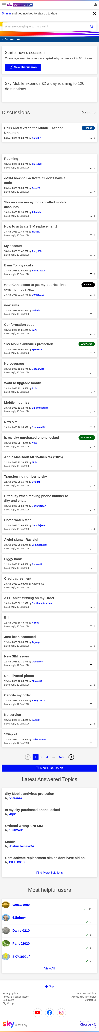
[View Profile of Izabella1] (36, 310)
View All (49, 968)
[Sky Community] (20, 4)
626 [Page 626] (61, 757)
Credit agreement (17, 578)
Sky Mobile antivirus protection (28, 344)
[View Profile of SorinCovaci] (38, 270)
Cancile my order (17, 695)
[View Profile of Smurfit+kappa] (40, 407)
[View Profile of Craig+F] (36, 481)
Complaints (8, 1000)
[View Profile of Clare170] (36, 164)
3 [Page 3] (47, 757)
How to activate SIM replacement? (31, 226)
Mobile (10, 842)
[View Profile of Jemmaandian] (39, 545)
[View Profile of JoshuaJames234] (21, 846)
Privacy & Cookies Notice (16, 996)
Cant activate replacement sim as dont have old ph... (46, 858)
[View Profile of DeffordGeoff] (39, 506)
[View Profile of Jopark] (36, 720)
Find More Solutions (49, 872)
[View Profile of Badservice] (38, 369)
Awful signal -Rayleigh (21, 539)
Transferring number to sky (25, 476)
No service (12, 714)
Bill (6, 617)
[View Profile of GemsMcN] (37, 661)
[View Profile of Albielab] (36, 212)
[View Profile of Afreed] (35, 622)
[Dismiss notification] (94, 13)
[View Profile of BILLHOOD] (17, 862)
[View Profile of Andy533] (36, 251)
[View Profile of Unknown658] (39, 739)
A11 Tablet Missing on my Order (29, 598)
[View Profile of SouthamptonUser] (42, 603)
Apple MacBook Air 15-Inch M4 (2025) (33, 457)
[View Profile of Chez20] (36, 188)
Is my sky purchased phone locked (31, 437)
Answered (86, 344)
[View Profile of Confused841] (39, 427)
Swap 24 (10, 734)
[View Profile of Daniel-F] (36, 138)
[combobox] (44, 26)
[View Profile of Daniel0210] (38, 294)
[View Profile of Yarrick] (36, 231)
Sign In (95, 5)
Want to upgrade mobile (23, 383)
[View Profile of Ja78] (34, 330)
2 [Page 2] (41, 757)
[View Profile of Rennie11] (37, 564)
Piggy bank (13, 559)
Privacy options (10, 993)
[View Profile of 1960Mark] (16, 830)
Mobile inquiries (16, 402)
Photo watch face (17, 520)
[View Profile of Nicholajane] (38, 525)
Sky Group (8, 1003)
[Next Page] (71, 757)
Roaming (11, 158)
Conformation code (19, 324)
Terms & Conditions (86, 993)
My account (13, 246)
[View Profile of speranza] (37, 349)
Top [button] (51, 986)
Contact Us (90, 1000)
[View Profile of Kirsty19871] (38, 700)
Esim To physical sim (21, 265)
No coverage (14, 363)
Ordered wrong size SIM (24, 826)
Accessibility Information (84, 996)
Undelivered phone (19, 676)
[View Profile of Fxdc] (34, 388)
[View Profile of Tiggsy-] (36, 642)
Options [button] (86, 112)
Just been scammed (20, 637)
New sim (11, 422)
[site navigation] (4, 4)
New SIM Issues (16, 656)
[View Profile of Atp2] (34, 443)
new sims (11, 305)
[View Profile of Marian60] (37, 681)
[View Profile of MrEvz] (35, 462)
